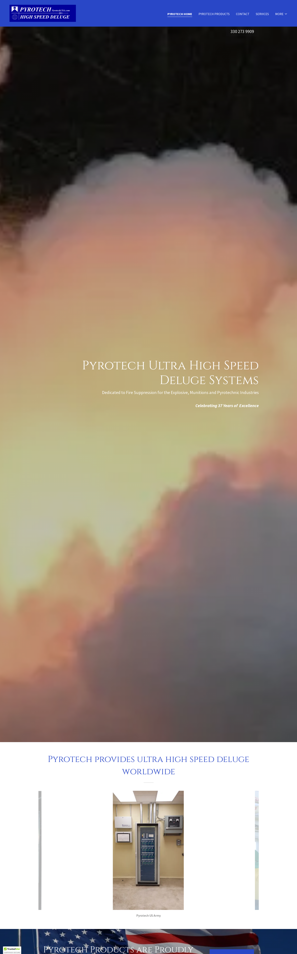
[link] (43, 13)
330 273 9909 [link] (242, 31)
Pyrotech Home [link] (179, 14)
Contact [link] (242, 14)
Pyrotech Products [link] (214, 14)
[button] (281, 14)
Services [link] (262, 14)
